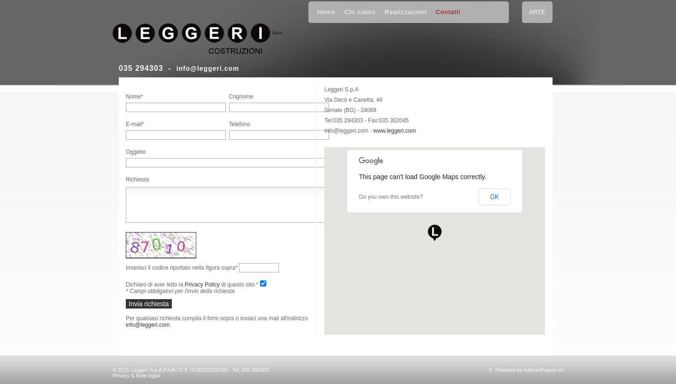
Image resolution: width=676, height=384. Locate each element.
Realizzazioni (405, 11)
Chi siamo (360, 11)
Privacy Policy (202, 284)
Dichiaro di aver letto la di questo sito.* (192, 284)
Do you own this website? (391, 197)
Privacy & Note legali (137, 375)
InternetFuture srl (543, 370)
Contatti (448, 11)
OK (494, 197)
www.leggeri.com (394, 131)
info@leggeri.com (208, 68)
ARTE (537, 11)
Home (326, 11)
